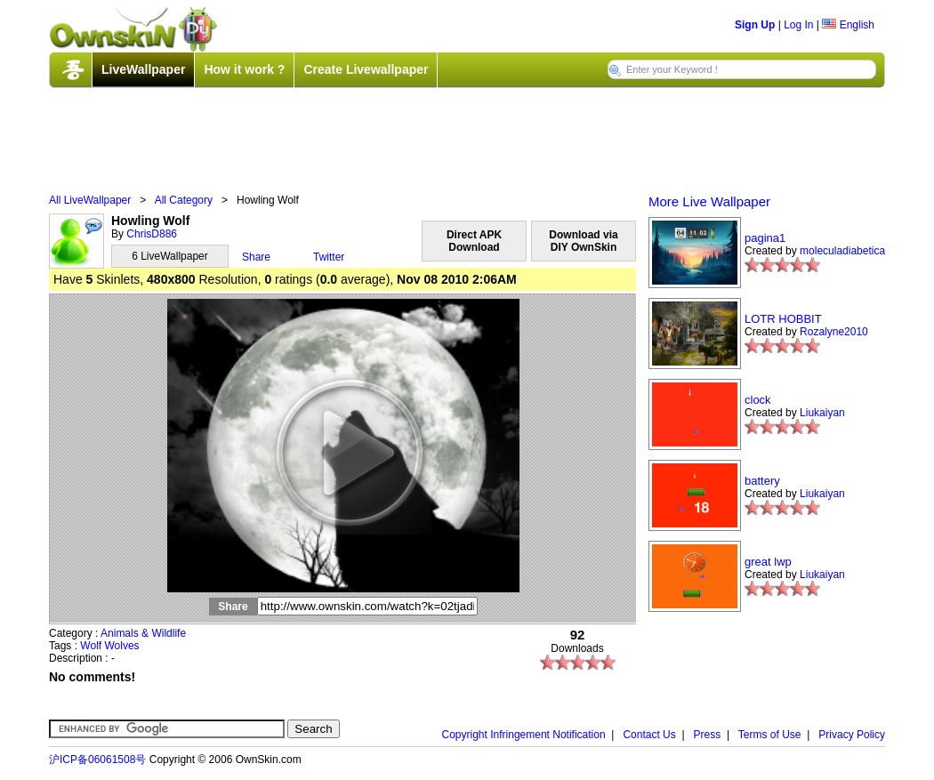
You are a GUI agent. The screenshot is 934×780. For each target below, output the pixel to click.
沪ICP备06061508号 (97, 759)
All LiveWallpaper (90, 200)
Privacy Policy (851, 734)
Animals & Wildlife (143, 633)
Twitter (328, 257)
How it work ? (244, 69)
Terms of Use (769, 734)
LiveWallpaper (143, 69)
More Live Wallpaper (709, 201)
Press (707, 734)
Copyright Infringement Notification (524, 734)
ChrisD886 (151, 234)
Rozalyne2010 (834, 332)
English (848, 25)
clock (758, 399)
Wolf (90, 645)
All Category (184, 200)
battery (762, 480)
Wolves (122, 645)
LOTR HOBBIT (783, 319)
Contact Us (649, 734)
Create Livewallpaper (365, 69)
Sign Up (755, 25)
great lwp (768, 561)
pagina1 (765, 238)
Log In (798, 25)
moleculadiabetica (842, 251)
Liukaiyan (822, 412)
